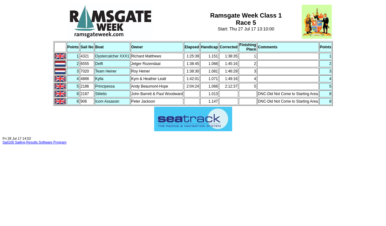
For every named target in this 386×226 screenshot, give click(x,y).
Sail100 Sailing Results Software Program (34, 142)
